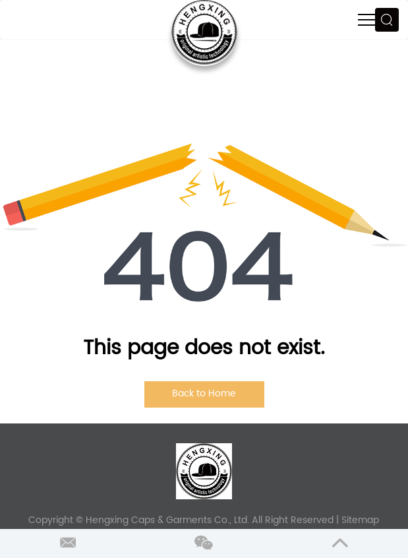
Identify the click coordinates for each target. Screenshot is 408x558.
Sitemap (360, 520)
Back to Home (204, 393)
